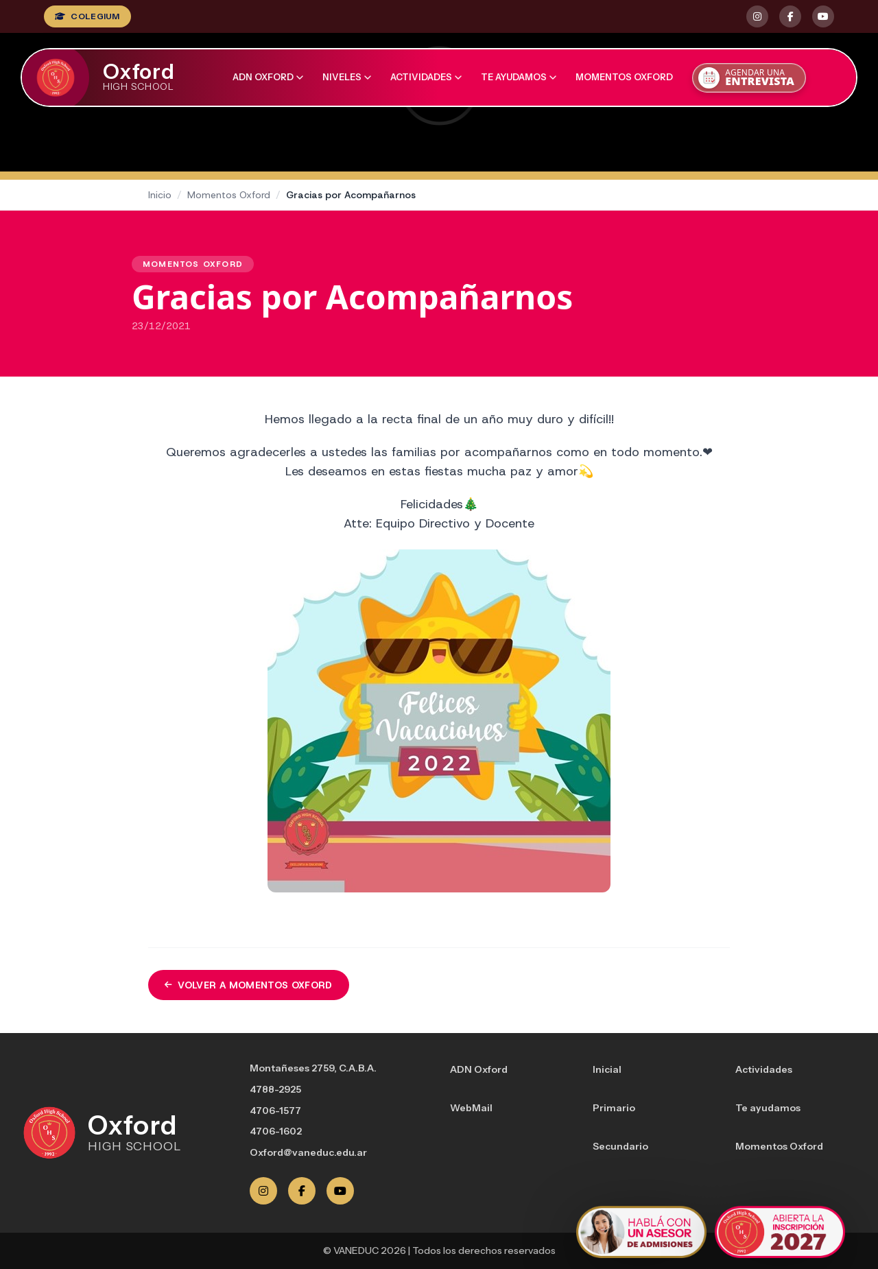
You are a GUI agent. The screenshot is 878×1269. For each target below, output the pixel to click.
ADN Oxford (268, 76)
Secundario (620, 1146)
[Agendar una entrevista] (749, 78)
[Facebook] (302, 1191)
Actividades (426, 76)
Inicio (159, 195)
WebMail (471, 1108)
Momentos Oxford (624, 76)
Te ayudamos (518, 76)
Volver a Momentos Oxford (249, 985)
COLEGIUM (87, 16)
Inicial (607, 1069)
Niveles (346, 76)
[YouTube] (340, 1191)
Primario (614, 1108)
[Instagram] (263, 1191)
